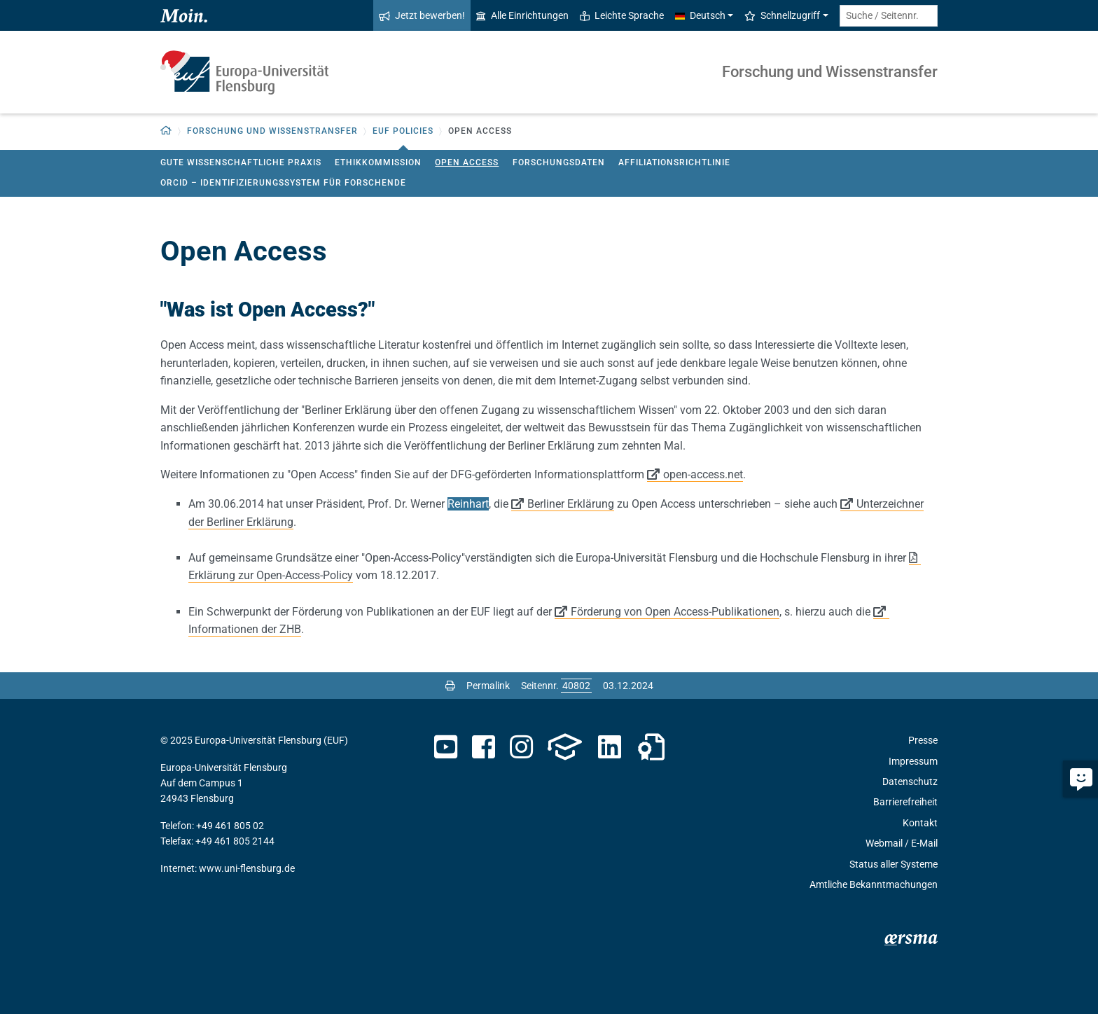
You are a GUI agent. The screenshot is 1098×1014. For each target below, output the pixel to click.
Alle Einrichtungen (522, 15)
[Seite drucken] (450, 685)
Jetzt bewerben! (422, 15)
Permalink (488, 685)
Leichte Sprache (622, 15)
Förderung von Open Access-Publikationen (675, 611)
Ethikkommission (378, 162)
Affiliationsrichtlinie (674, 162)
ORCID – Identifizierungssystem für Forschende (283, 183)
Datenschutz (910, 781)
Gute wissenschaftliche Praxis (240, 162)
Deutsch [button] (700, 15)
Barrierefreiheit (905, 801)
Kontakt (920, 822)
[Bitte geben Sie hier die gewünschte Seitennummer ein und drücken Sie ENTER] (576, 686)
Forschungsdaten (559, 162)
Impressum (913, 761)
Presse (923, 740)
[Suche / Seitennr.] (889, 16)
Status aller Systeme (893, 864)
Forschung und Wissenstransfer (830, 72)
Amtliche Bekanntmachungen (873, 884)
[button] (166, 131)
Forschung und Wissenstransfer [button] (272, 131)
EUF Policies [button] (403, 131)
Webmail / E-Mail (902, 843)
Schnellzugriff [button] (782, 15)
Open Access (467, 162)
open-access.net (703, 474)
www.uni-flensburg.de (247, 868)
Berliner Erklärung (570, 504)
